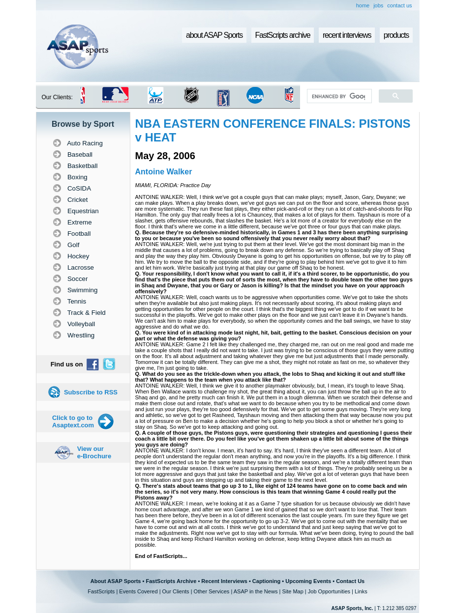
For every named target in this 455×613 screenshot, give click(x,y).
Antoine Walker (163, 171)
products (396, 35)
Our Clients (175, 591)
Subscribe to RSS (91, 392)
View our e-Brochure (94, 452)
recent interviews (347, 35)
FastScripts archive (282, 35)
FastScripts (101, 591)
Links (361, 591)
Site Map (292, 591)
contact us (399, 5)
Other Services (212, 591)
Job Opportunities (329, 591)
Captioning (266, 581)
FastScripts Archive (171, 581)
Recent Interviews (224, 581)
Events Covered (138, 591)
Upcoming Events (308, 581)
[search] (338, 96)
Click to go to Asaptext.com (73, 421)
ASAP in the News (256, 591)
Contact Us (350, 581)
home (363, 5)
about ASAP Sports (214, 35)
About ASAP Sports (116, 581)
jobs (378, 5)
